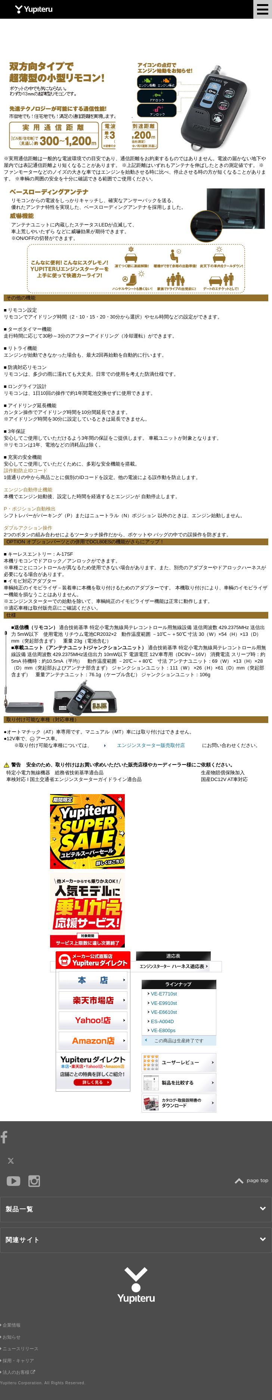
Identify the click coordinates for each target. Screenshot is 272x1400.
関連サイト (136, 1239)
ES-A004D (162, 1021)
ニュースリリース (19, 1348)
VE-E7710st (164, 994)
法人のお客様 (17, 1372)
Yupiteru (33, 9)
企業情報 (10, 1325)
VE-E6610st (164, 1012)
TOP (253, 1181)
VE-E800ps (163, 1030)
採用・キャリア (17, 1360)
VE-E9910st (164, 1003)
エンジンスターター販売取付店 (151, 745)
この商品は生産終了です (179, 1040)
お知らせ (10, 1337)
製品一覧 (136, 1209)
